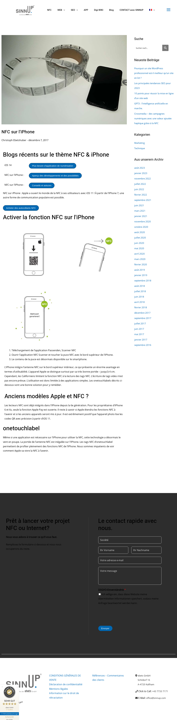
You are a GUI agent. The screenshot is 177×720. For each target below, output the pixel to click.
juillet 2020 (140, 237)
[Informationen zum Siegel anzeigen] (10, 710)
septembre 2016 (143, 345)
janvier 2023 (141, 173)
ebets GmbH (145, 675)
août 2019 (139, 269)
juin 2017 (139, 328)
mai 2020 (139, 248)
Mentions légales (58, 688)
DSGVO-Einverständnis (112, 589)
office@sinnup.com (157, 698)
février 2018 (141, 307)
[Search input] (148, 48)
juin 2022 (139, 189)
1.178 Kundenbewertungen (10, 706)
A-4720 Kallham (146, 684)
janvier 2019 (141, 275)
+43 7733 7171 (160, 691)
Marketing (140, 143)
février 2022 (141, 194)
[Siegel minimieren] (2, 679)
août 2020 (139, 232)
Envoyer (105, 628)
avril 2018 (139, 302)
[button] (61, 10)
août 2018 (139, 286)
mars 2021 (140, 210)
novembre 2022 (143, 178)
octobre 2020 (141, 226)
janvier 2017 (141, 339)
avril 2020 (139, 253)
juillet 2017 (140, 323)
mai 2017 (139, 334)
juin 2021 (139, 205)
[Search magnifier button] (165, 48)
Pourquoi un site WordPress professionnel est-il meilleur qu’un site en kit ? (153, 73)
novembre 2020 (143, 221)
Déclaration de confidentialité (65, 684)
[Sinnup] (24, 9)
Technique (140, 148)
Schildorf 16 (144, 680)
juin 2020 (139, 243)
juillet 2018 (140, 291)
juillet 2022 (140, 184)
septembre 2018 (143, 280)
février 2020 (141, 264)
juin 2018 (139, 296)
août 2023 (139, 167)
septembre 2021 (143, 200)
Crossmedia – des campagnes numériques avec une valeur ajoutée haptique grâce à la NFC (154, 118)
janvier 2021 (141, 216)
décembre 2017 (143, 312)
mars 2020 (140, 259)
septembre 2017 (143, 318)
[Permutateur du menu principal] (168, 9)
